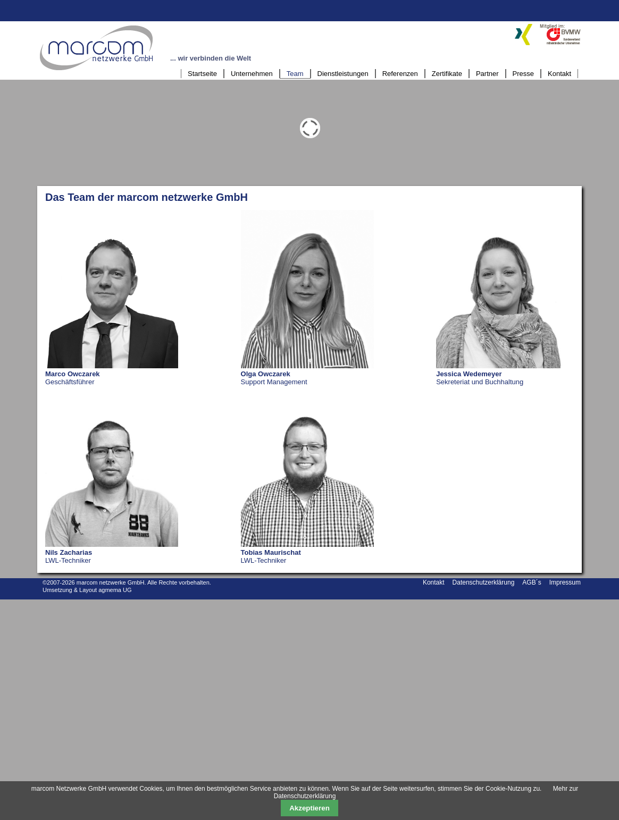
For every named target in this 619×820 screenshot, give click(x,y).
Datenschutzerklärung (484, 582)
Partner (487, 74)
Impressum (565, 582)
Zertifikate (447, 74)
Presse (523, 74)
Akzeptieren (309, 808)
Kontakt (559, 74)
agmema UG (114, 590)
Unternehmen (252, 74)
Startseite (202, 74)
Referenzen (400, 74)
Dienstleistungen (343, 74)
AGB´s (531, 582)
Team (295, 74)
